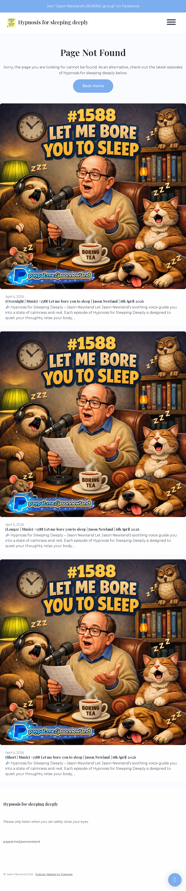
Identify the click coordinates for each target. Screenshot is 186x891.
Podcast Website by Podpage (54, 874)
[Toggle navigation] (171, 23)
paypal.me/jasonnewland (21, 841)
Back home (93, 86)
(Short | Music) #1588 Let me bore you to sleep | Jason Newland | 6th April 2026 (70, 757)
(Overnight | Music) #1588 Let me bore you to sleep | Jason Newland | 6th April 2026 (74, 301)
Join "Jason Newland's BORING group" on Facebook (93, 6)
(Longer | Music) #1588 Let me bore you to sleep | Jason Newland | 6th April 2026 (72, 529)
